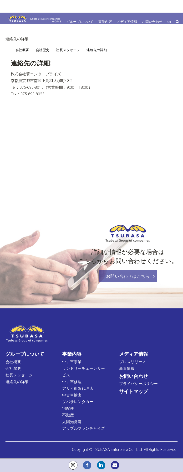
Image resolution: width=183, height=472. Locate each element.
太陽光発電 (71, 422)
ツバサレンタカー (77, 402)
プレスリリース (132, 362)
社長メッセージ (68, 50)
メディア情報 (127, 22)
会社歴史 (42, 50)
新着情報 (127, 368)
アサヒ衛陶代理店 (77, 388)
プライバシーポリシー (138, 384)
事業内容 (105, 22)
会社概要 (22, 50)
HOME (56, 22)
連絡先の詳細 (96, 50)
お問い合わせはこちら (130, 276)
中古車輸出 (71, 395)
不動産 (68, 415)
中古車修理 (71, 382)
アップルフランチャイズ (83, 428)
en (169, 22)
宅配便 (68, 408)
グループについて (80, 22)
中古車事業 (71, 362)
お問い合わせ (152, 22)
